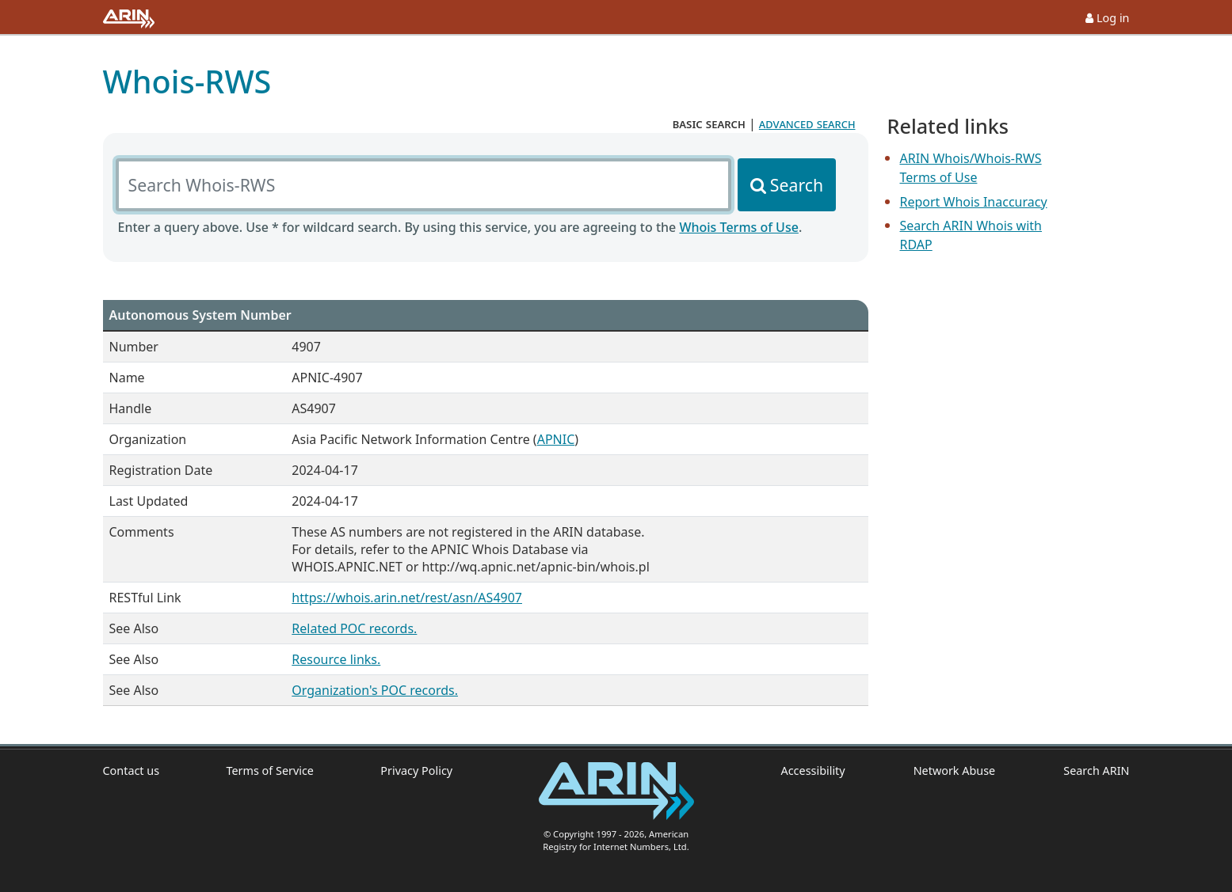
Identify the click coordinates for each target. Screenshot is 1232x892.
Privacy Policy (416, 770)
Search (796, 184)
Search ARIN (1096, 770)
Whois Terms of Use (738, 227)
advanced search (807, 123)
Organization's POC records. (375, 690)
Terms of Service (270, 770)
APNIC (556, 439)
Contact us (131, 770)
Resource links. (336, 659)
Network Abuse (955, 770)
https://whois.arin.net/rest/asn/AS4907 (407, 597)
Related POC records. (354, 628)
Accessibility (813, 770)
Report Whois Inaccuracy (973, 202)
